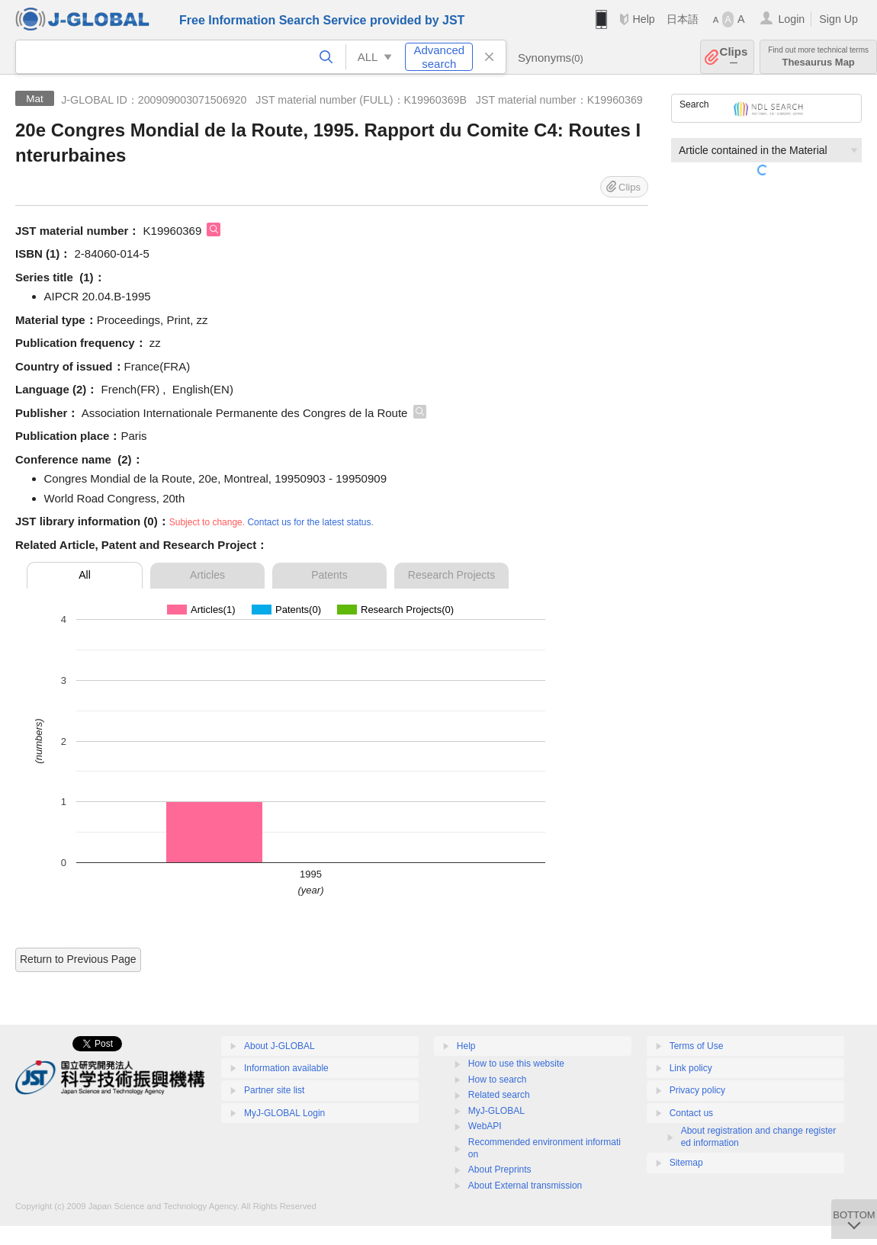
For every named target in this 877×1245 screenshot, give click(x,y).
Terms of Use (697, 1046)
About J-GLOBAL (279, 1046)
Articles (207, 575)
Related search (499, 1094)
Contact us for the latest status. (310, 522)
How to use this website (516, 1063)
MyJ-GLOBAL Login (284, 1113)
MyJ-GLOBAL (496, 1110)
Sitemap (686, 1162)
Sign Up (838, 19)
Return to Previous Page (78, 959)
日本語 (683, 19)
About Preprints (500, 1169)
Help (643, 19)
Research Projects (451, 575)
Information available (286, 1068)
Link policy (691, 1068)
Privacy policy (697, 1090)
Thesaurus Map (818, 57)
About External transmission (525, 1185)
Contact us (691, 1113)
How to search (497, 1079)
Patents (329, 575)
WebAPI (485, 1126)
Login (791, 19)
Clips (734, 57)
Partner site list (274, 1090)
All (85, 575)
